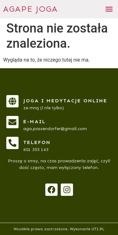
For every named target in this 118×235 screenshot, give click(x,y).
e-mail (34, 121)
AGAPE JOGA (30, 9)
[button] (109, 9)
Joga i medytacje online (65, 101)
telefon (37, 142)
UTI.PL (98, 229)
